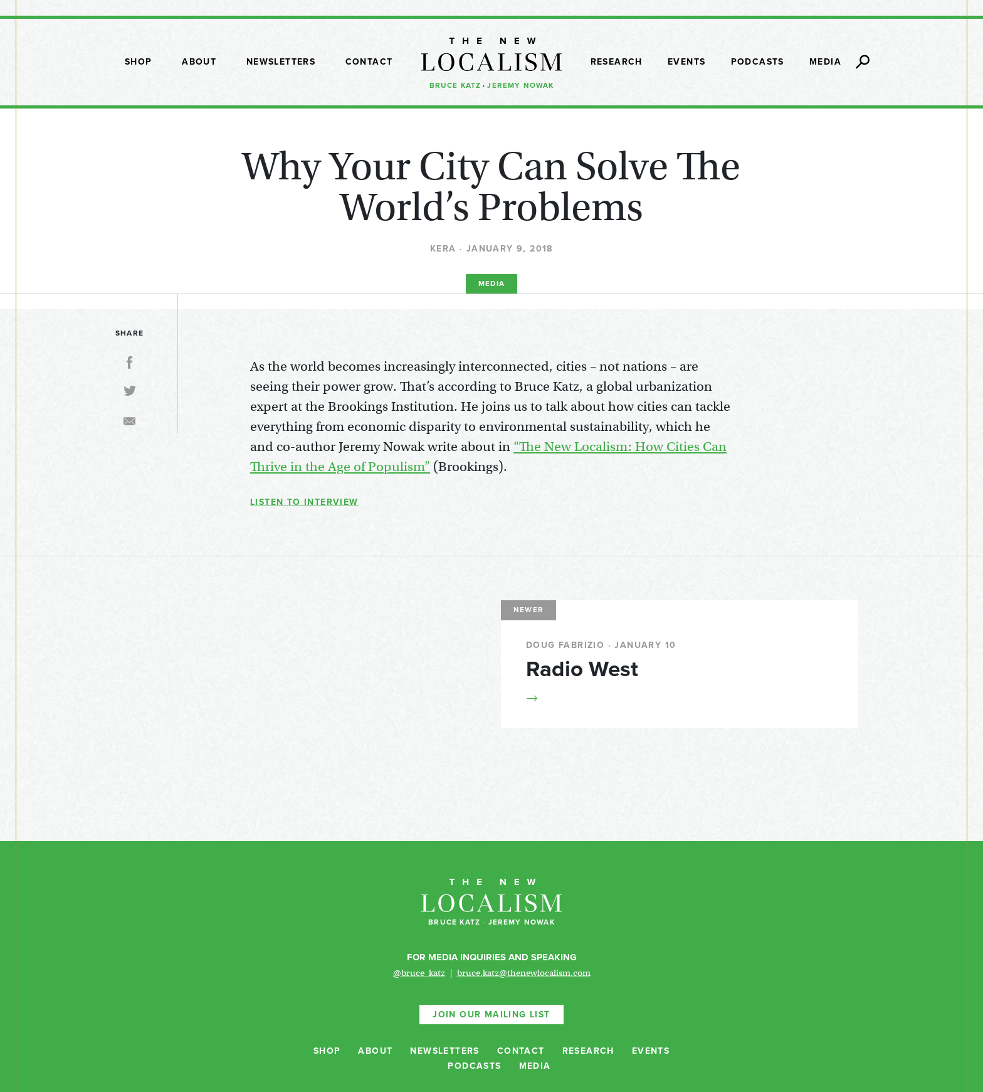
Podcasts (757, 61)
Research (617, 61)
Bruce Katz (455, 85)
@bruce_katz (419, 972)
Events (686, 61)
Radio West (582, 669)
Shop (138, 61)
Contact (369, 61)
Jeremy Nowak (520, 85)
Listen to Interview (304, 502)
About (199, 61)
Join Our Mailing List (491, 1014)
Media (825, 61)
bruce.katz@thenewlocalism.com (524, 972)
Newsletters (280, 61)
